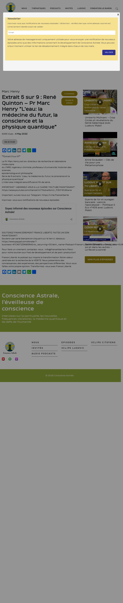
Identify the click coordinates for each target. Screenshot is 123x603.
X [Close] (118, 15)
